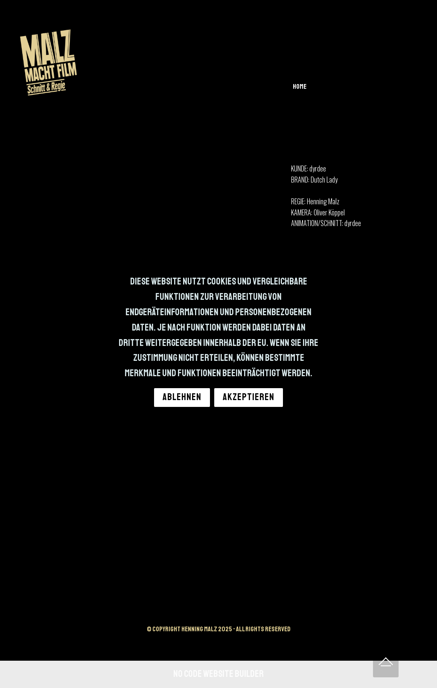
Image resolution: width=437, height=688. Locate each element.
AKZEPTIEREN (248, 397)
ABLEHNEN (182, 397)
